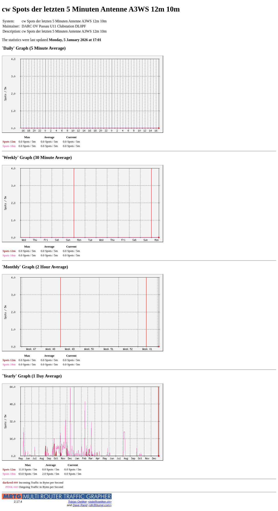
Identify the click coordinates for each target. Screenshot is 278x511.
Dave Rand (80, 505)
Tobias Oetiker (77, 501)
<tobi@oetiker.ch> (100, 501)
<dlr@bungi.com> (100, 505)
